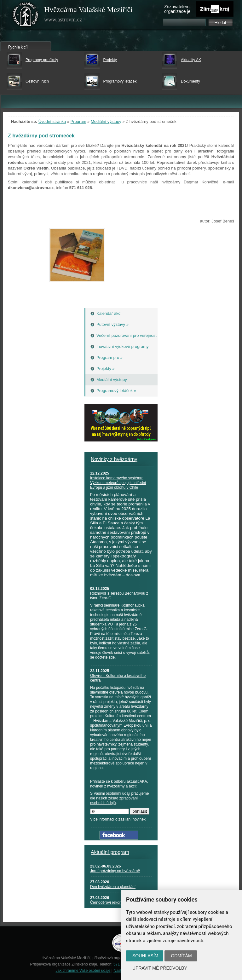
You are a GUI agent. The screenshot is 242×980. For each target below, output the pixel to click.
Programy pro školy (42, 60)
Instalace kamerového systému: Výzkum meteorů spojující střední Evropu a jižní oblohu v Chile (118, 483)
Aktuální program (110, 852)
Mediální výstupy (106, 121)
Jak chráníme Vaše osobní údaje (83, 970)
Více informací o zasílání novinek (118, 819)
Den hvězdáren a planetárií (112, 887)
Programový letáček (120, 81)
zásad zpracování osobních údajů (114, 800)
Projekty (110, 60)
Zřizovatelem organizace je (177, 9)
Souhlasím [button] (145, 955)
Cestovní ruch (37, 81)
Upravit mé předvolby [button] (159, 968)
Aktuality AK (191, 60)
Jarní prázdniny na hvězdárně (115, 871)
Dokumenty (190, 81)
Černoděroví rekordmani (110, 902)
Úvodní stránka (52, 121)
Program (78, 121)
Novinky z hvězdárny (114, 459)
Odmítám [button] (181, 955)
